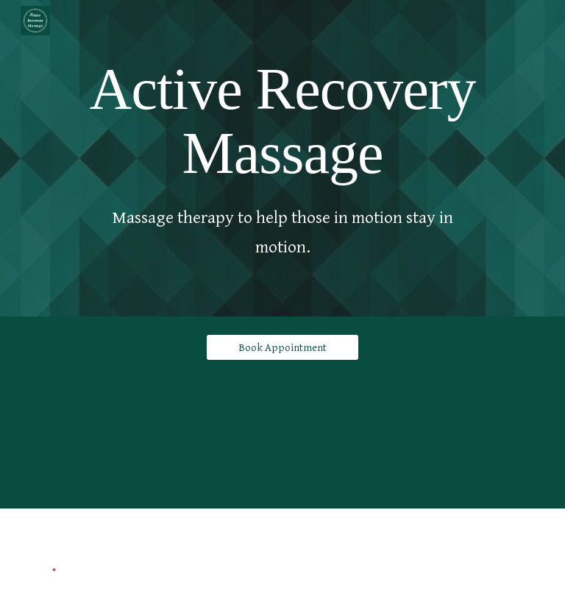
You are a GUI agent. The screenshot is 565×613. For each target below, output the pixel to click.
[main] (282, 118)
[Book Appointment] (282, 347)
